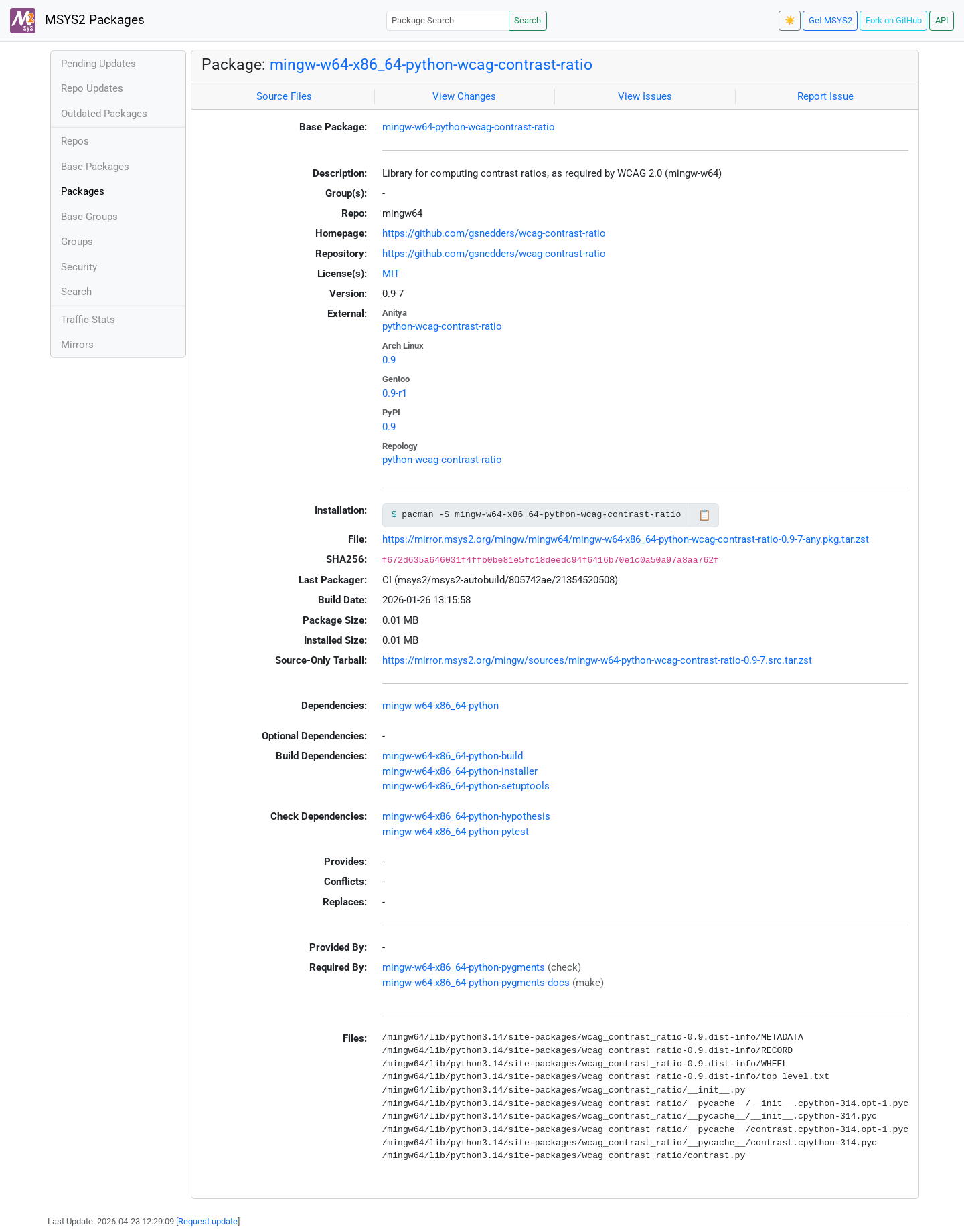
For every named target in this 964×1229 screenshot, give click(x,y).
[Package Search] (447, 20)
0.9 (389, 360)
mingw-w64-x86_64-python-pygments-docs (476, 983)
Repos (75, 141)
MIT (391, 274)
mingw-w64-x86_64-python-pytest (455, 832)
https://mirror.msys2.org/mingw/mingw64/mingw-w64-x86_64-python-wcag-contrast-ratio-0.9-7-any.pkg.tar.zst (625, 539)
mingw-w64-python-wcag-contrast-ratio (468, 127)
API (942, 20)
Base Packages (95, 167)
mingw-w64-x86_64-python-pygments (463, 967)
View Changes (464, 96)
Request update (208, 1221)
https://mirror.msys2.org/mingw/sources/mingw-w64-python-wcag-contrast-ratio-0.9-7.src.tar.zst (597, 660)
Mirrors (77, 345)
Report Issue (825, 96)
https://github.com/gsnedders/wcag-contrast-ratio (494, 233)
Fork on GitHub (894, 20)
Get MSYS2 (830, 20)
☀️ (790, 20)
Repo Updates (92, 88)
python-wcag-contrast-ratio (442, 326)
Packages (82, 191)
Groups (77, 241)
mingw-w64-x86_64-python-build (452, 756)
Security (79, 267)
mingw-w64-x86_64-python (440, 706)
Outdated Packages (104, 114)
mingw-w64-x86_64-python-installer (460, 771)
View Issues (645, 96)
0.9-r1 (394, 393)
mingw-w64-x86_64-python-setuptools (466, 786)
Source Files (284, 96)
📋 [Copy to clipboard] (704, 515)
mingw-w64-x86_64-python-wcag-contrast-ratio (431, 64)
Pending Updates (98, 64)
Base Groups (89, 217)
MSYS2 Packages (77, 20)
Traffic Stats (88, 320)
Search (527, 20)
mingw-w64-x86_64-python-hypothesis (466, 816)
